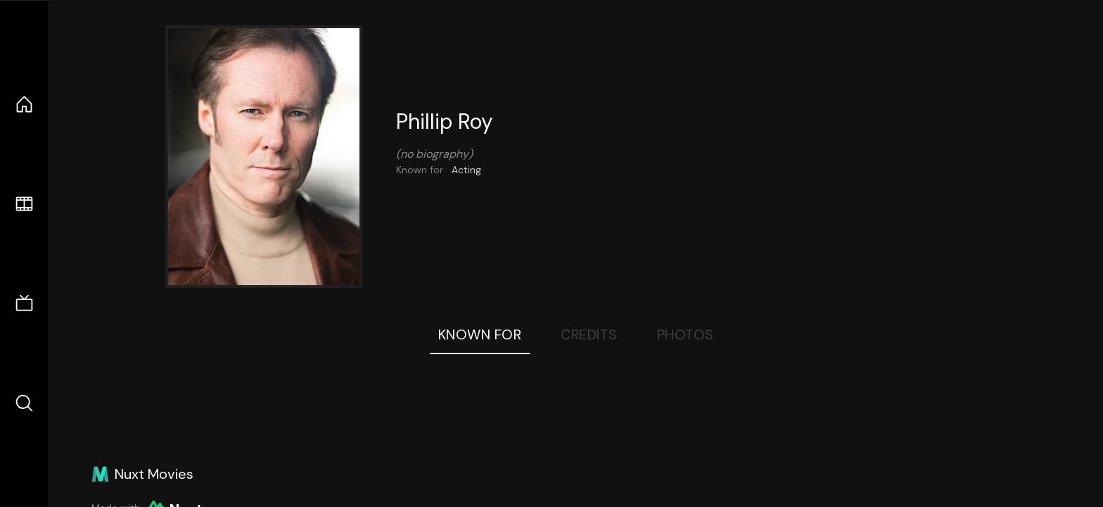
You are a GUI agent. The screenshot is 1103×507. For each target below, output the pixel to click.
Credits (589, 334)
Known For (480, 334)
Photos (685, 334)
